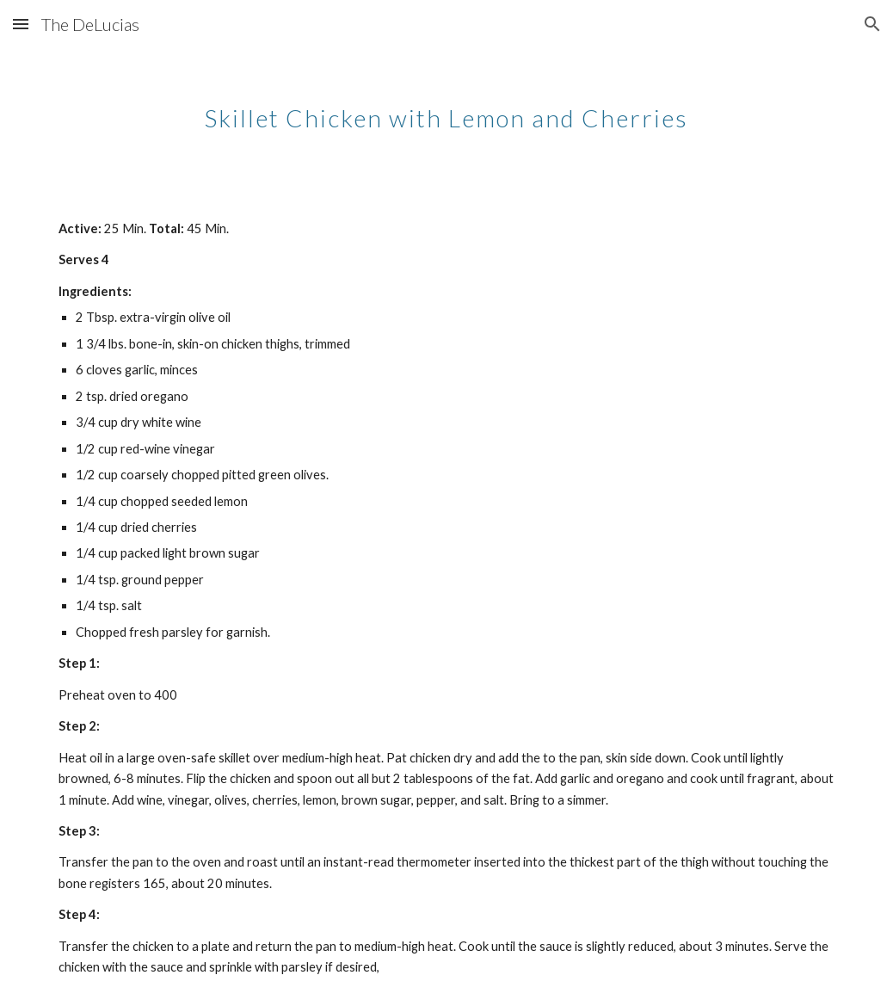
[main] (446, 107)
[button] (20, 23)
